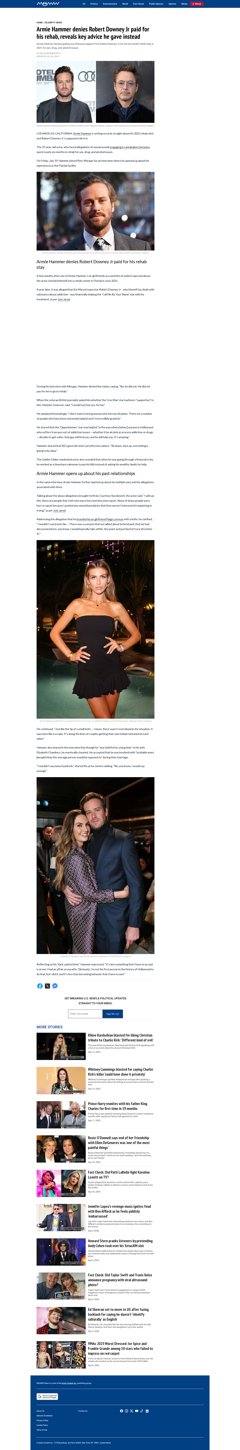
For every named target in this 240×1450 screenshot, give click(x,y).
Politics (94, 4)
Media (184, 4)
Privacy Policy (42, 1420)
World (125, 4)
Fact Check (138, 4)
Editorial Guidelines (44, 1416)
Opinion (172, 4)
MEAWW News (43, 1383)
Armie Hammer (82, 133)
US (84, 4)
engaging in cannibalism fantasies (130, 147)
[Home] (48, 3)
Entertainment (110, 4)
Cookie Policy (42, 1425)
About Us (40, 1411)
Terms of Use (42, 1430)
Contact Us (83, 1411)
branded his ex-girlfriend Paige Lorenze (100, 519)
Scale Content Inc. (69, 1383)
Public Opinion (156, 4)
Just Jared (64, 299)
